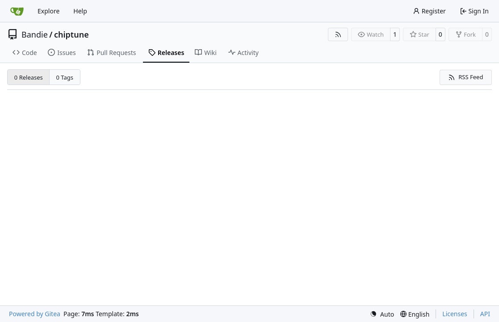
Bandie (34, 34)
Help (80, 11)
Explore (48, 11)
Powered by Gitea (34, 313)
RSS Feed (465, 77)
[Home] (16, 11)
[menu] (382, 314)
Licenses (454, 313)
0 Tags (65, 77)
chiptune (71, 34)
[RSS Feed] (338, 34)
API (485, 313)
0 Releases (28, 77)
